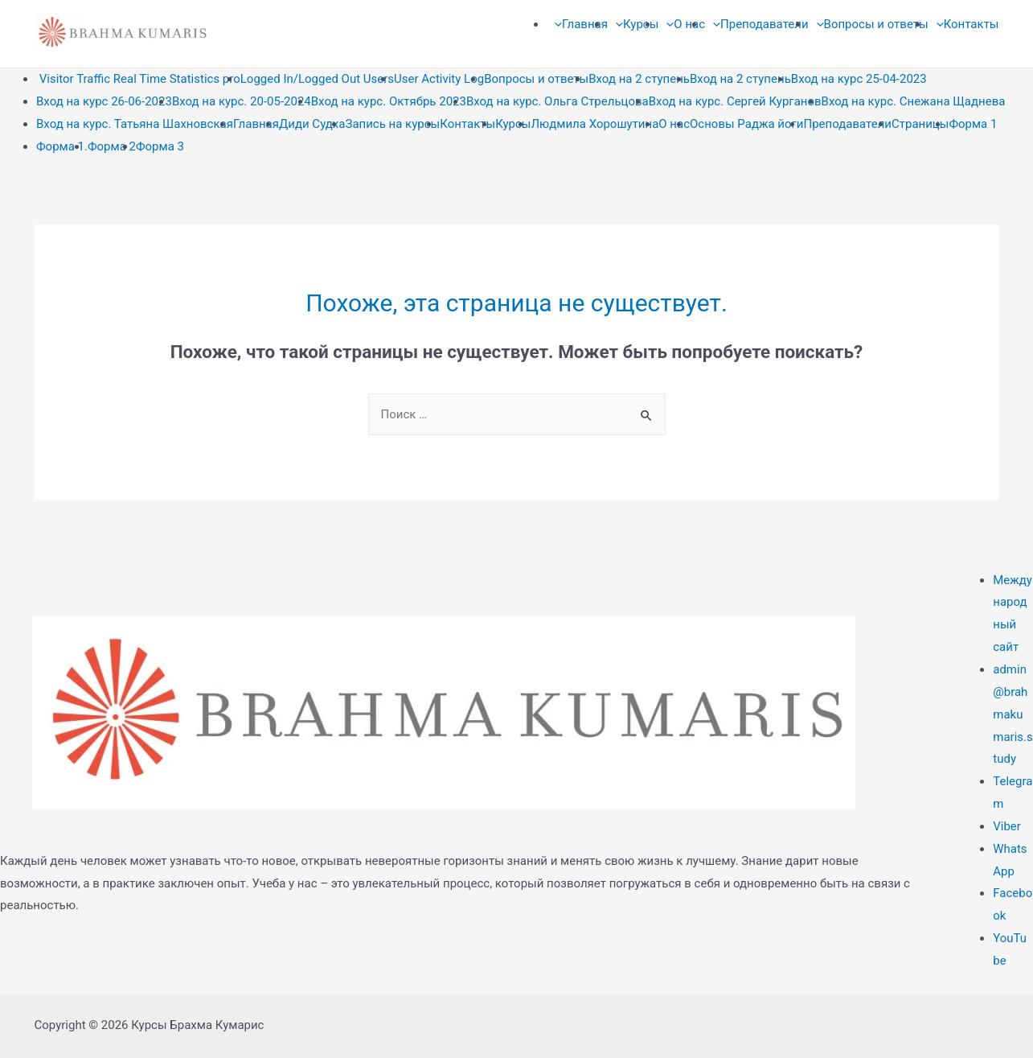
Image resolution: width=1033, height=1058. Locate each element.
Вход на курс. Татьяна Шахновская (134, 124)
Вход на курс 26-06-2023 (104, 101)
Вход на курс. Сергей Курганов (735, 101)
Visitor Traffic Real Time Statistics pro (138, 79)
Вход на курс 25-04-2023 (859, 79)
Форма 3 (160, 146)
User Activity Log (439, 79)
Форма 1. (62, 146)
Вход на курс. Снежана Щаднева (914, 101)
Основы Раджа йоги (746, 124)
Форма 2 (112, 146)
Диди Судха (312, 124)
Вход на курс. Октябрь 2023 (388, 101)
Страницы (920, 124)
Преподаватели (847, 124)
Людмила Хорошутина (595, 124)
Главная (256, 124)
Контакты (467, 124)
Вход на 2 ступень (639, 79)
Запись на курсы (392, 124)
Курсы (513, 124)
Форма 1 (973, 124)
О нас (674, 124)
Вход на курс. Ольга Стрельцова (557, 101)
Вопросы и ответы (536, 79)
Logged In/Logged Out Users (317, 79)
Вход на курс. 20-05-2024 (241, 101)
